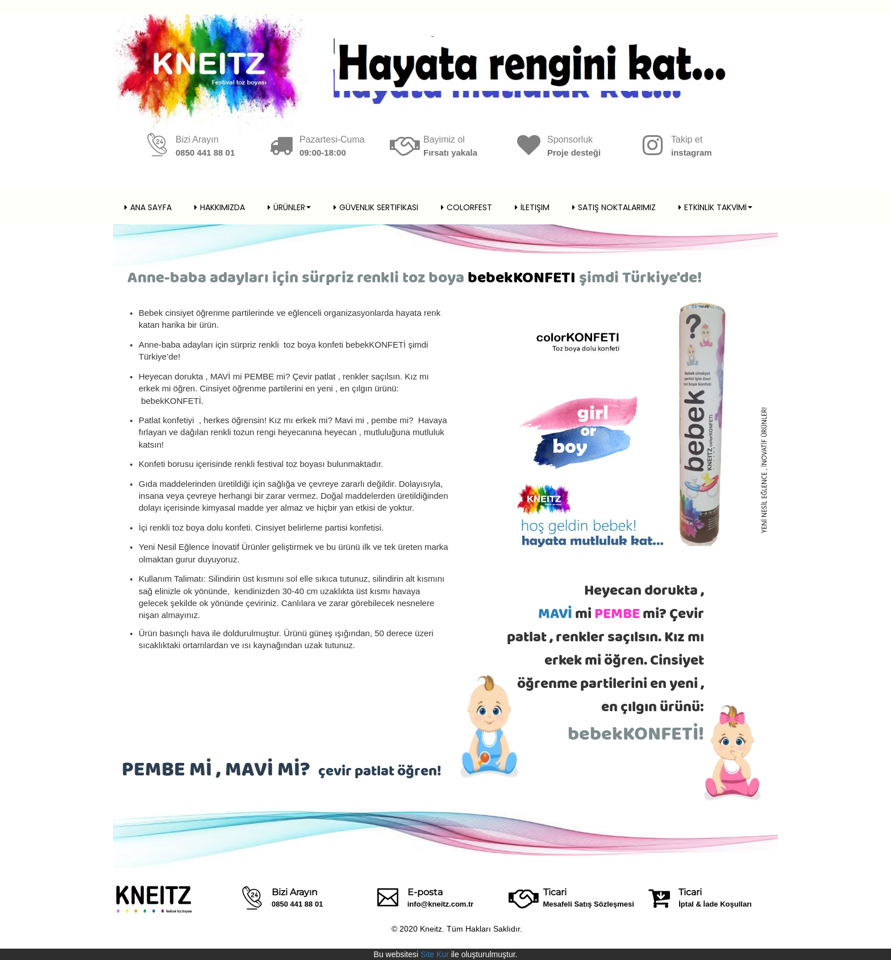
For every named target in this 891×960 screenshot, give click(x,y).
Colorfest (466, 207)
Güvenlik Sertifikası (376, 207)
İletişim (532, 207)
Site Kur (434, 954)
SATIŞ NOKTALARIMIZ (614, 207)
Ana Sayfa (148, 207)
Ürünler (289, 207)
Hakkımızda (219, 207)
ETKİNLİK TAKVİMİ (715, 207)
